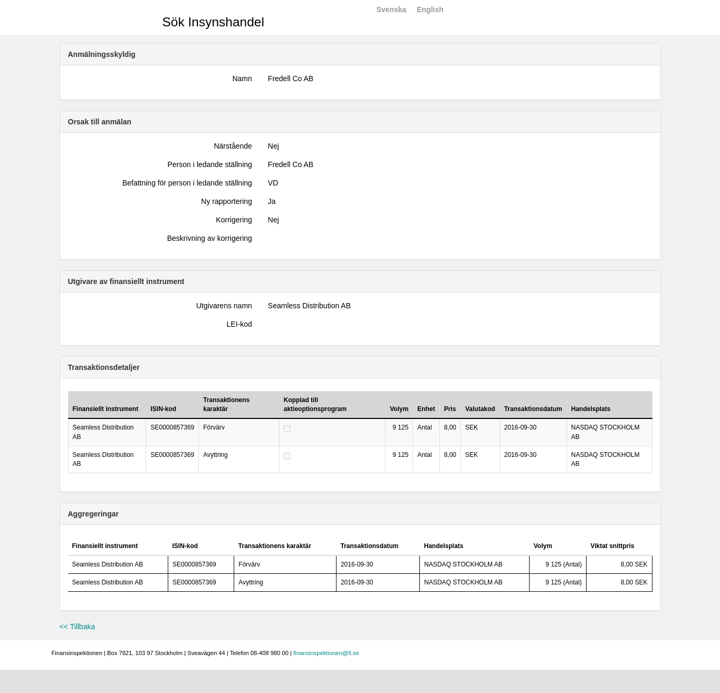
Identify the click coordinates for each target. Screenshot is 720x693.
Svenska (392, 9)
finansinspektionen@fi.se (326, 653)
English (430, 9)
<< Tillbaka (77, 626)
